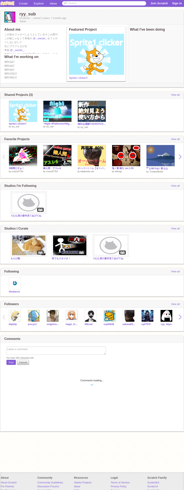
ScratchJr (152, 486)
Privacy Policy (119, 486)
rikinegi (118, 171)
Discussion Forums (48, 486)
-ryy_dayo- (166, 324)
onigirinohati (53, 324)
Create (23, 3)
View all (175, 94)
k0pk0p (13, 324)
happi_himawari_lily (72, 324)
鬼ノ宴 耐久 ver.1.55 (123, 168)
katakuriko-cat (87, 171)
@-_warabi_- (40, 38)
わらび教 (15, 258)
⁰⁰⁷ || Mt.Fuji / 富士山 (157, 168)
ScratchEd (153, 482)
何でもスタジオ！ (61, 258)
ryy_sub (15, 126)
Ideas (53, 3)
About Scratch (9, 482)
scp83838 (109, 324)
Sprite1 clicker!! (78, 77)
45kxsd (89, 324)
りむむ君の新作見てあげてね (26, 215)
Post (11, 362)
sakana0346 (129, 324)
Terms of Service (120, 482)
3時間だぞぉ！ (16, 168)
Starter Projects (83, 482)
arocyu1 (32, 324)
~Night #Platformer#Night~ (57, 123)
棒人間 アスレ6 (52, 168)
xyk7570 (146, 324)
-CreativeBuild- (156, 171)
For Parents (7, 486)
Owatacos (14, 291)
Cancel (23, 362)
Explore (39, 3)
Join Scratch (159, 3)
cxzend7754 (17, 171)
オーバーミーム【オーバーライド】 (92, 168)
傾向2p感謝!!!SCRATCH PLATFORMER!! (92, 124)
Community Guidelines (50, 482)
